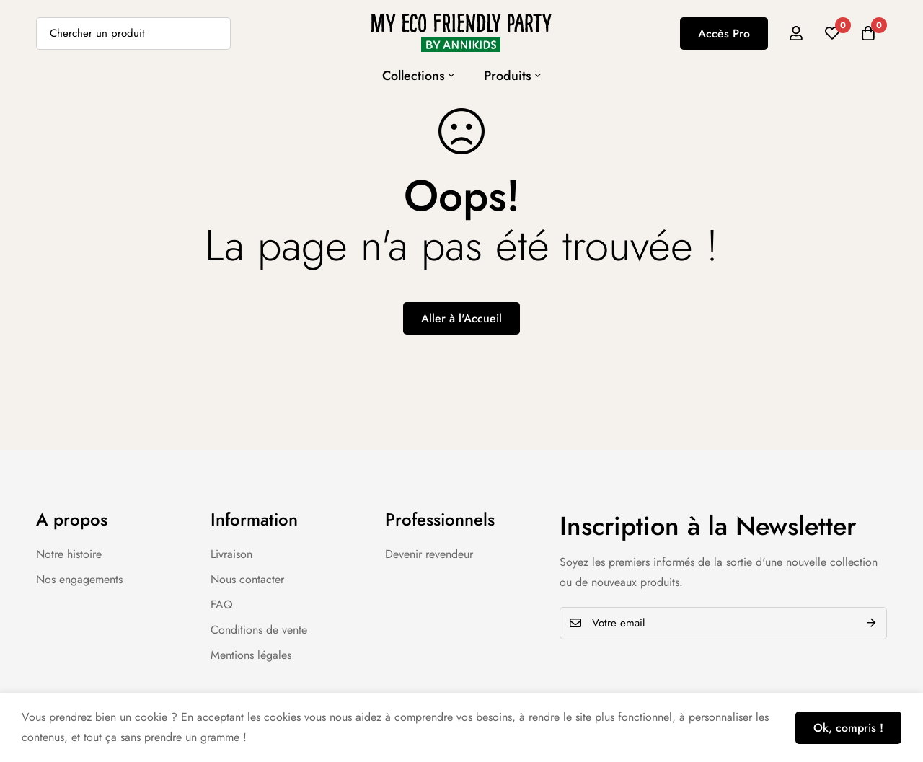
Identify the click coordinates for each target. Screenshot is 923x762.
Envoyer (870, 623)
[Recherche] (214, 33)
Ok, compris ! (848, 727)
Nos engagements (79, 579)
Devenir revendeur (429, 554)
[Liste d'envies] (832, 33)
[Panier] (868, 33)
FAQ (222, 604)
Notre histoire (69, 554)
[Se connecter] (796, 33)
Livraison (231, 554)
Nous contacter (247, 579)
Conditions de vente (259, 629)
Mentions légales (251, 655)
